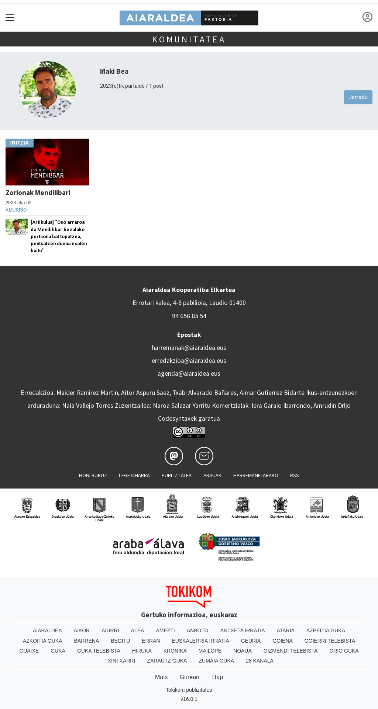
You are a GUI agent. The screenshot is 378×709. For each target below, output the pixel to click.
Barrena (86, 641)
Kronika (175, 651)
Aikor (82, 630)
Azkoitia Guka (42, 641)
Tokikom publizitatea (189, 690)
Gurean (189, 677)
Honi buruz (93, 475)
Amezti (165, 630)
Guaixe (29, 651)
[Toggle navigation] (10, 17)
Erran (151, 641)
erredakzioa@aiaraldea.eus (189, 361)
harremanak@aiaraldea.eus (189, 348)
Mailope (210, 651)
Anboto (198, 630)
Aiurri (110, 630)
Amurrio (16, 210)
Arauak (212, 475)
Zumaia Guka (216, 661)
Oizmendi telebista (291, 651)
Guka (58, 651)
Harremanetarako (255, 475)
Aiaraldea (47, 630)
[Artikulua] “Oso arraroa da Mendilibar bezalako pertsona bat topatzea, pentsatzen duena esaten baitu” (59, 236)
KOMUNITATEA (189, 39)
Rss (294, 475)
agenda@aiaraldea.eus (189, 373)
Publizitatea (177, 475)
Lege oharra (134, 475)
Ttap (217, 677)
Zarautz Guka (167, 661)
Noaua (242, 651)
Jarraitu (358, 97)
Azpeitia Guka (325, 630)
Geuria (251, 641)
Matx (161, 677)
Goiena (282, 641)
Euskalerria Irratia (200, 641)
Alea (137, 630)
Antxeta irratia (242, 630)
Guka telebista (98, 651)
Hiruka (142, 651)
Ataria (285, 630)
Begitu (120, 641)
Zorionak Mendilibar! (38, 192)
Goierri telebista (330, 641)
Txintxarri (119, 661)
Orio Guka (343, 651)
